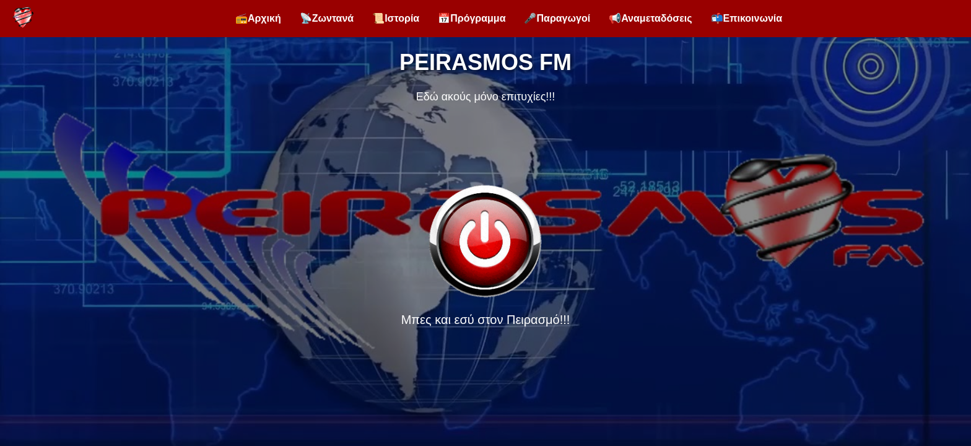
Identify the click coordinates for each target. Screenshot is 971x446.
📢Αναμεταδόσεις (650, 18)
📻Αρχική (258, 18)
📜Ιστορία (395, 18)
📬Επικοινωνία (747, 18)
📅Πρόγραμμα (471, 18)
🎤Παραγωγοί (557, 18)
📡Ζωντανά (327, 18)
